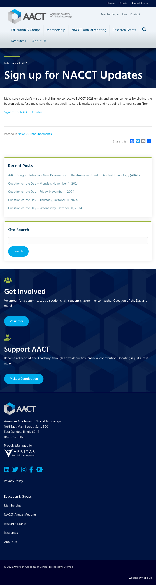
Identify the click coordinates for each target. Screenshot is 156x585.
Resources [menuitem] (11, 533)
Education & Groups (25, 30)
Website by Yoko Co (140, 578)
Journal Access (140, 3)
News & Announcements (35, 134)
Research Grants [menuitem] (15, 524)
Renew (111, 3)
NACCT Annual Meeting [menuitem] (20, 515)
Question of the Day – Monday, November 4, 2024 (43, 183)
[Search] (144, 29)
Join (124, 14)
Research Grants (124, 30)
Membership (56, 30)
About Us (39, 41)
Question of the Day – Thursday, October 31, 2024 (43, 200)
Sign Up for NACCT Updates (23, 112)
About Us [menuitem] (10, 542)
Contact (135, 14)
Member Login (110, 14)
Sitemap (68, 567)
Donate (123, 3)
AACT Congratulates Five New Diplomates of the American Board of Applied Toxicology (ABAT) (74, 175)
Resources (18, 41)
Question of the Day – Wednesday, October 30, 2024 (45, 208)
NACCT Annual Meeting (89, 30)
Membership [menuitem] (12, 505)
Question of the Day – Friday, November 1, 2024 (41, 192)
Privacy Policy (13, 481)
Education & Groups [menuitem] (18, 496)
